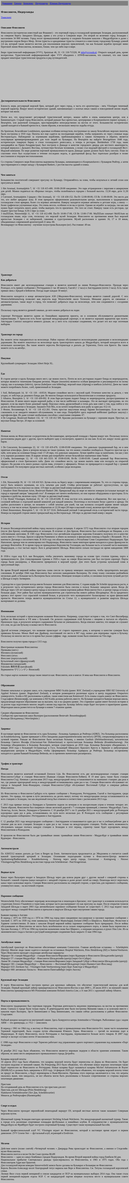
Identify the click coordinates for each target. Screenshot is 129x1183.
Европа (17, 3)
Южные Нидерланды (60, 3)
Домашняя (7, 3)
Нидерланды (41, 3)
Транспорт (6, 17)
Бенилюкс (28, 3)
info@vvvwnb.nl (89, 52)
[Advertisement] (64, 80)
